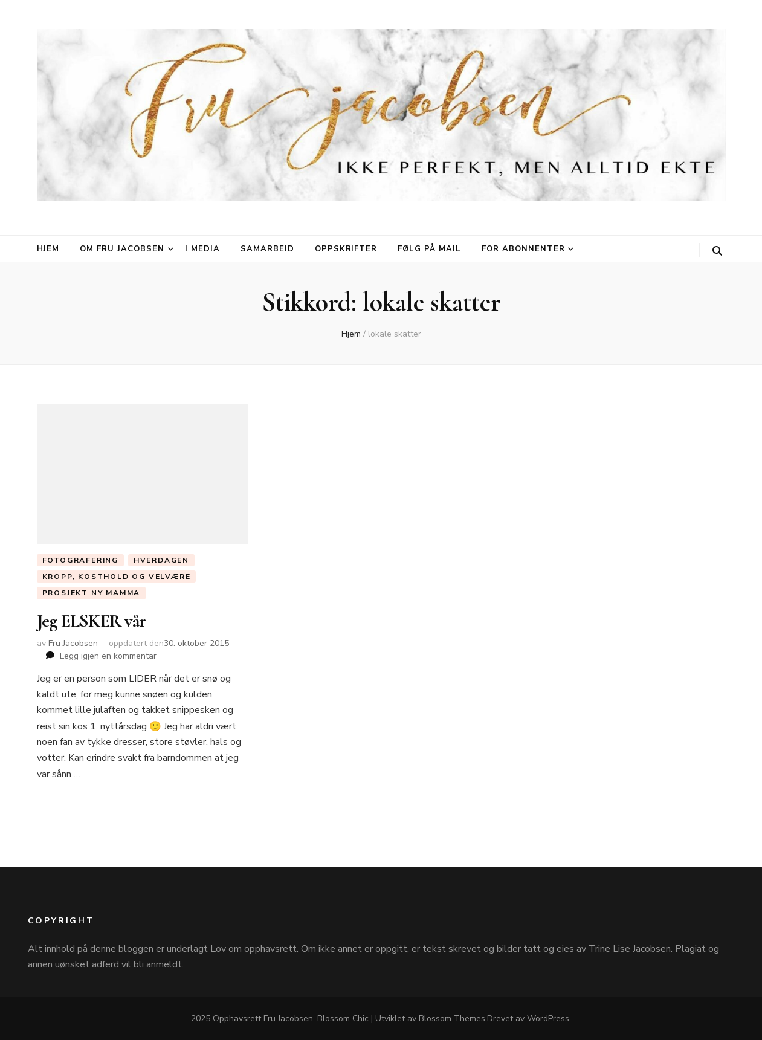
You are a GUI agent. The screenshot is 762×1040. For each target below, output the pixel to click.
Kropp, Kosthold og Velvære (116, 576)
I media (202, 249)
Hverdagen (161, 560)
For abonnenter (523, 249)
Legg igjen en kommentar (108, 656)
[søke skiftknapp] (717, 251)
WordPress (548, 1018)
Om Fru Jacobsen (122, 249)
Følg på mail (429, 249)
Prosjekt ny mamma (91, 593)
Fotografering (80, 560)
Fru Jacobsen (73, 643)
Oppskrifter (346, 249)
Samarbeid (267, 249)
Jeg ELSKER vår (91, 621)
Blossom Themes (452, 1018)
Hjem (48, 249)
